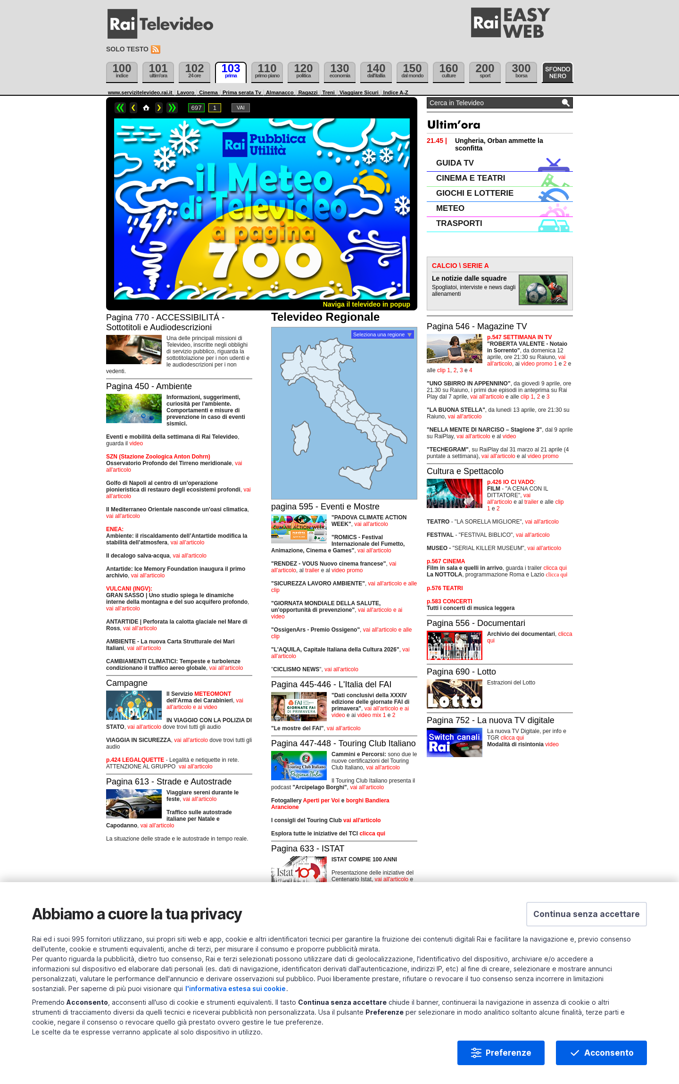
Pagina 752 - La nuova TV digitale (491, 720)
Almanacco (280, 92)
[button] (586, 914)
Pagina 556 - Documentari (476, 623)
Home (146, 107)
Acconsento (609, 1053)
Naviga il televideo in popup (366, 304)
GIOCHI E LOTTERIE (474, 193)
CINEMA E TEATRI (470, 178)
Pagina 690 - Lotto (461, 671)
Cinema (208, 92)
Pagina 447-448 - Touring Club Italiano (343, 743)
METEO (450, 208)
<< (120, 107)
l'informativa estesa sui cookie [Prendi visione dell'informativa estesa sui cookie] (235, 988)
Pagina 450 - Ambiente (149, 386)
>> (172, 107)
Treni (329, 92)
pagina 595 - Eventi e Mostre (325, 506)
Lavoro (186, 92)
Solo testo (127, 49)
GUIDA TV (455, 162)
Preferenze (508, 1053)
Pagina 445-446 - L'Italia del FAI (331, 684)
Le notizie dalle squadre (469, 278)
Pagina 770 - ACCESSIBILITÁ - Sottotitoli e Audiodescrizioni (165, 322)
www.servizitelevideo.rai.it (140, 92)
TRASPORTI (459, 223)
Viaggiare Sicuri (359, 92)
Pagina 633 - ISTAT (307, 848)
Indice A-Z (395, 92)
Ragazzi (308, 92)
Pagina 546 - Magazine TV (477, 326)
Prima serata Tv (242, 92)
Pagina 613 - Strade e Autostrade (169, 781)
